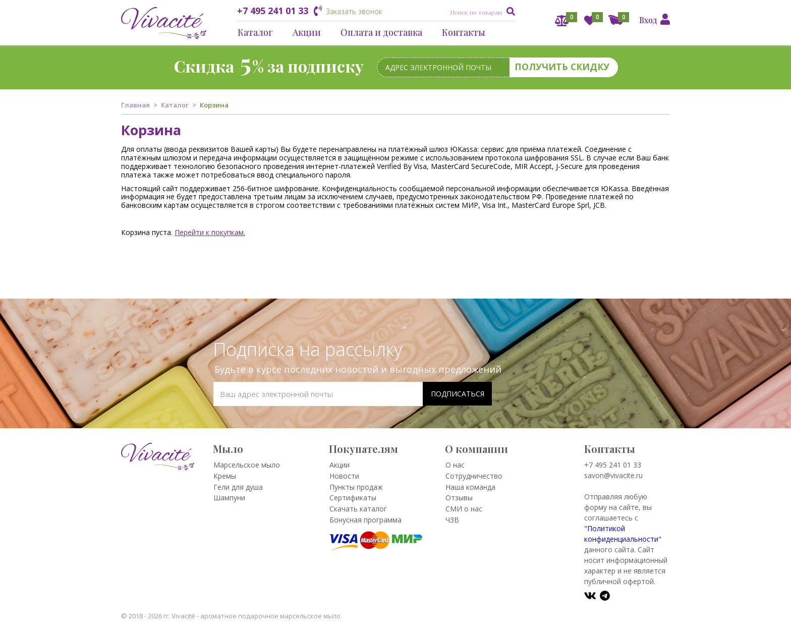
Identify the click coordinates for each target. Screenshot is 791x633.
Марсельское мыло (246, 465)
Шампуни (229, 497)
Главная (135, 104)
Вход (648, 20)
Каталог (255, 32)
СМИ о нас (463, 508)
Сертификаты (352, 497)
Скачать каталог (358, 508)
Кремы (224, 476)
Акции (307, 32)
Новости (344, 476)
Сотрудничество (473, 476)
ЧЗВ (452, 520)
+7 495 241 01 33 (272, 11)
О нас (455, 465)
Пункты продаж (356, 487)
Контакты (463, 32)
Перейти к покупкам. (210, 232)
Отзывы (459, 497)
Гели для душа (238, 487)
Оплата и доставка (381, 32)
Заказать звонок (354, 11)
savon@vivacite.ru (613, 475)
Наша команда (470, 487)
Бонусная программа (365, 520)
